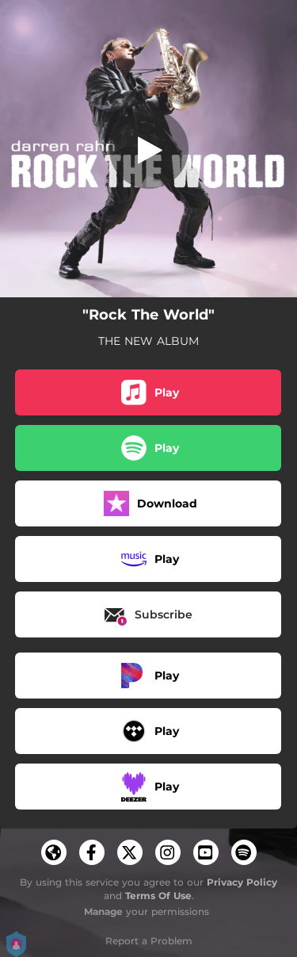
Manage (103, 911)
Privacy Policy (242, 882)
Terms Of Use (158, 895)
